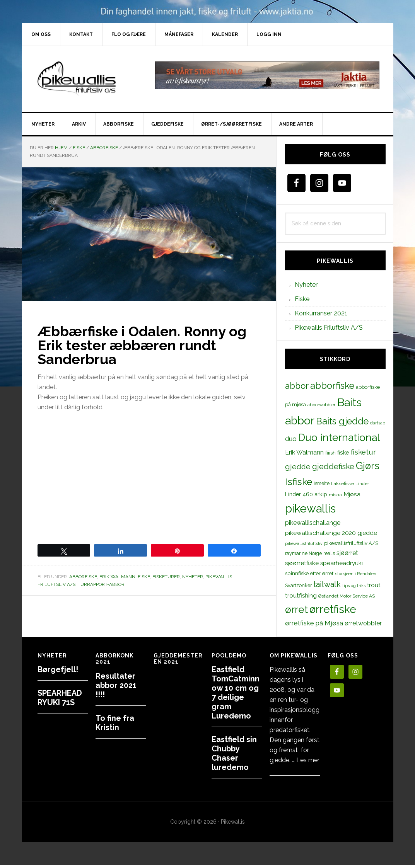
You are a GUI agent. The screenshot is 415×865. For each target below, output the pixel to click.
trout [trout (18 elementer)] (373, 585)
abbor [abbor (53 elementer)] (297, 386)
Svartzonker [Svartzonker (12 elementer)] (298, 585)
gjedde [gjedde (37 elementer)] (298, 466)
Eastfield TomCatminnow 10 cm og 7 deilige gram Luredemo (236, 692)
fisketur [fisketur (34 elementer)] (363, 452)
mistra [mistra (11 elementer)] (335, 494)
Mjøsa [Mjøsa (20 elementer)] (351, 494)
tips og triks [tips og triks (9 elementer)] (353, 585)
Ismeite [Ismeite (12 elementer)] (322, 483)
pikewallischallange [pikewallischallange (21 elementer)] (312, 522)
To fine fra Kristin (115, 722)
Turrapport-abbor (101, 584)
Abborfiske (83, 576)
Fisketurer (166, 576)
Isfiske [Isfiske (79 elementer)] (298, 481)
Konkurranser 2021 (321, 313)
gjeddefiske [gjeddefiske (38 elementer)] (333, 466)
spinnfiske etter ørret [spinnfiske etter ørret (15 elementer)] (309, 573)
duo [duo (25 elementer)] (291, 439)
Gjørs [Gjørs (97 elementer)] (367, 466)
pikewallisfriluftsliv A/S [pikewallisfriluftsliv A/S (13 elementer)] (351, 543)
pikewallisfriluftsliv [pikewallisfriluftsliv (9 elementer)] (304, 543)
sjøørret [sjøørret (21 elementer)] (347, 553)
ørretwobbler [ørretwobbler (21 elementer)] (363, 623)
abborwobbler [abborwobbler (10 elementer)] (321, 404)
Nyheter (192, 576)
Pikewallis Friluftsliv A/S (329, 327)
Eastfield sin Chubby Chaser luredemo (234, 753)
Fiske (144, 576)
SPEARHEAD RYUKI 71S (60, 697)
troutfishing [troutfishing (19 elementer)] (301, 595)
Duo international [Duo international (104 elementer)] (339, 437)
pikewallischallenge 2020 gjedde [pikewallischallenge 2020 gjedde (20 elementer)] (331, 532)
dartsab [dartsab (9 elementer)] (377, 423)
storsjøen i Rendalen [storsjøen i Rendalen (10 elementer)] (355, 573)
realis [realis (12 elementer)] (329, 553)
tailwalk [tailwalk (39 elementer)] (327, 584)
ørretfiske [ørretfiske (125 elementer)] (332, 609)
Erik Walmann (117, 576)
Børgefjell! (58, 669)
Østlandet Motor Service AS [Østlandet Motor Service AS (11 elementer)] (346, 596)
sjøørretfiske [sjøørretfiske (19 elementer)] (302, 563)
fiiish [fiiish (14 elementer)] (330, 453)
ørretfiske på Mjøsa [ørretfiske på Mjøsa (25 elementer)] (314, 623)
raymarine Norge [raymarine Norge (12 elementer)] (303, 553)
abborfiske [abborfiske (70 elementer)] (332, 385)
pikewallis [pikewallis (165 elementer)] (310, 508)
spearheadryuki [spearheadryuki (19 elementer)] (341, 563)
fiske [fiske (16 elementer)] (343, 453)
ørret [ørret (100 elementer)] (296, 609)
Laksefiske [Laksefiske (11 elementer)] (342, 483)
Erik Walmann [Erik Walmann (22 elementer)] (304, 452)
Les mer (307, 760)
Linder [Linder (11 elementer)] (362, 483)
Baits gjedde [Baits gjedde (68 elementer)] (342, 421)
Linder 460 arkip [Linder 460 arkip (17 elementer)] (306, 494)
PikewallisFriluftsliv (88, 78)
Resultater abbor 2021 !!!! (116, 685)
